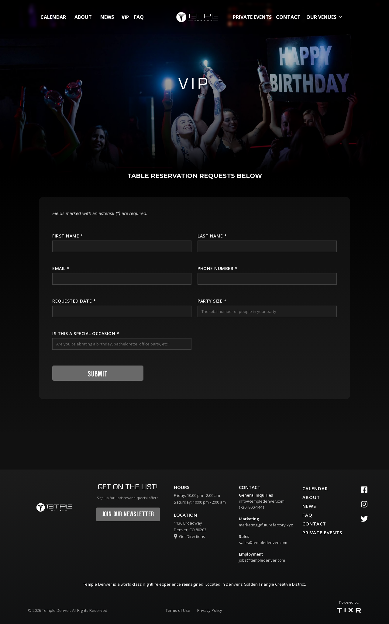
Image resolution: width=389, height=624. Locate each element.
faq (307, 515)
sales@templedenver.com (263, 542)
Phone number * (217, 268)
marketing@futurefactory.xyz (266, 525)
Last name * (212, 236)
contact (288, 17)
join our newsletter (128, 514)
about (83, 17)
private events (252, 17)
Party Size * (212, 301)
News (107, 17)
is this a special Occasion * (85, 333)
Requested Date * (74, 301)
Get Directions (189, 536)
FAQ (139, 17)
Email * (61, 268)
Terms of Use (178, 610)
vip (125, 17)
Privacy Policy (209, 610)
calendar (53, 17)
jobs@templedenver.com (262, 560)
